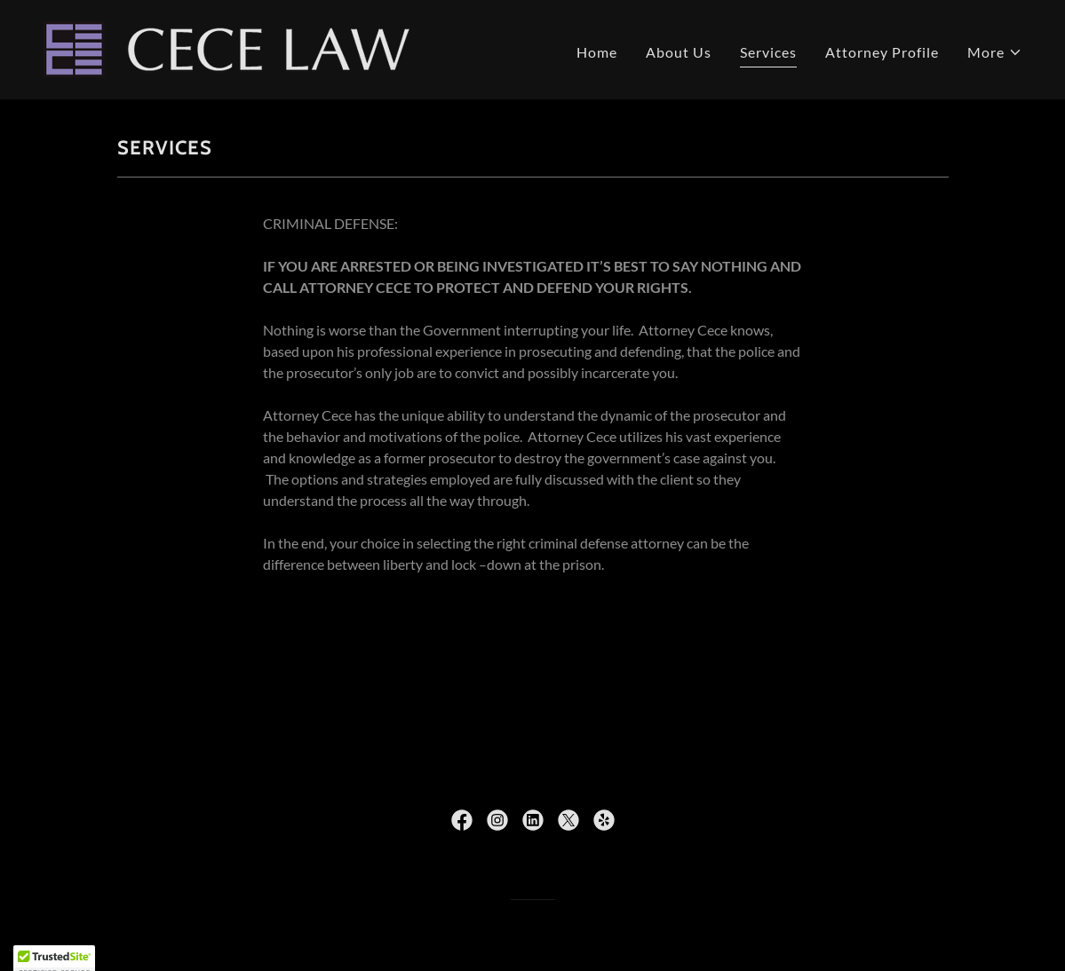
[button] (994, 52)
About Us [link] (678, 51)
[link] (226, 47)
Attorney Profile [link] (882, 51)
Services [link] (768, 51)
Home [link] (596, 51)
